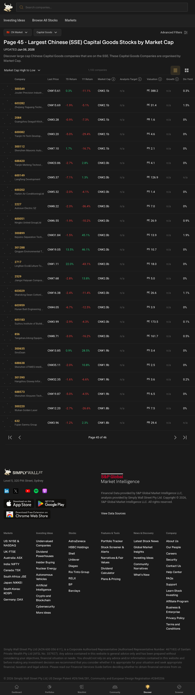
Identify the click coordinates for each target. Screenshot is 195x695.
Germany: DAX (13, 599)
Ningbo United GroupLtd (28, 222)
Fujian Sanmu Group (26, 424)
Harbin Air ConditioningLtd (29, 193)
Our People (173, 547)
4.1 (151, 163)
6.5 (151, 394)
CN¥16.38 (54, 293)
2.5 (151, 365)
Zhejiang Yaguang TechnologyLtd (29, 107)
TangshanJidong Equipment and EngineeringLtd (29, 338)
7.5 (151, 408)
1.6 (151, 120)
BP (70, 584)
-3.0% (69, 336)
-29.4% (86, 134)
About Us (172, 541)
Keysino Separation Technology (29, 237)
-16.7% (86, 148)
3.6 (151, 379)
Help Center (174, 572)
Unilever (74, 559)
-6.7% (69, 307)
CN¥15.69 (54, 105)
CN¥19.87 (54, 394)
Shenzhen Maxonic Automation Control (29, 150)
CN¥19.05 (54, 249)
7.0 (151, 206)
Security (171, 559)
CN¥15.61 (54, 90)
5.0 (151, 278)
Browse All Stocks (45, 20)
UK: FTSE (10, 551)
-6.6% (85, 379)
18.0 (151, 264)
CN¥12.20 (54, 408)
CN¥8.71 (53, 336)
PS (148, 133)
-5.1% (85, 105)
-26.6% (86, 408)
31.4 (151, 105)
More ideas (43, 612)
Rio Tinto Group (79, 572)
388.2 (152, 91)
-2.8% (69, 278)
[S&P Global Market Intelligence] (120, 480)
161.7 (152, 336)
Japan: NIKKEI (13, 582)
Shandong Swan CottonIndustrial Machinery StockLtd (29, 294)
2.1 (151, 149)
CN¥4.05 (53, 307)
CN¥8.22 (53, 206)
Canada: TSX (12, 570)
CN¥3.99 (53, 321)
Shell (72, 553)
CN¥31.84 (54, 235)
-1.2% (69, 422)
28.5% (86, 350)
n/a (122, 90)
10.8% (86, 365)
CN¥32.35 (54, 379)
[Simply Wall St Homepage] (8, 7)
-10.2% (86, 220)
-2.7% (69, 163)
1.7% (69, 148)
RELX (72, 578)
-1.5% (69, 235)
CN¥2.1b (103, 90)
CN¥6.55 (53, 220)
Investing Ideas (14, 20)
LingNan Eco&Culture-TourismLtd (29, 266)
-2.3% (69, 206)
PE (148, 90)
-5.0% (69, 134)
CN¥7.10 (53, 148)
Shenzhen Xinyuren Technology (29, 395)
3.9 (151, 307)
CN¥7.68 (53, 278)
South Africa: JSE (15, 576)
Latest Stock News (146, 541)
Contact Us (173, 566)
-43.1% (86, 264)
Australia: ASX (13, 557)
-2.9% (69, 321)
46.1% (86, 249)
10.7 (151, 250)
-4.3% (85, 321)
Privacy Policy (175, 618)
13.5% (70, 249)
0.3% (69, 90)
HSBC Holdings (79, 547)
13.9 (151, 235)
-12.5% (86, 307)
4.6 (151, 134)
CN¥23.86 (54, 163)
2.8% (85, 163)
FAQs (169, 578)
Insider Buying (45, 562)
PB (148, 119)
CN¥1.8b (103, 408)
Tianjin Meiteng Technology (29, 164)
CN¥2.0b (103, 163)
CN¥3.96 (53, 422)
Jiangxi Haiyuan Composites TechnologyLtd (29, 280)
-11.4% (86, 293)
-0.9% (69, 119)
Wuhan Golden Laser (26, 410)
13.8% (86, 278)
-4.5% (85, 394)
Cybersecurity (45, 606)
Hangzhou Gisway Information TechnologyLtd (29, 381)
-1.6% (69, 379)
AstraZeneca (77, 541)
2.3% (85, 422)
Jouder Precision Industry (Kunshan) (29, 92)
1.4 (151, 192)
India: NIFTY (11, 564)
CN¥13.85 (54, 350)
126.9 (152, 177)
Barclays (74, 590)
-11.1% (86, 90)
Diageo (73, 566)
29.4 (151, 423)
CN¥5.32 (53, 191)
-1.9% (69, 105)
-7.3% (85, 119)
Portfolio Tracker (112, 541)
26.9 (151, 221)
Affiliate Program (177, 601)
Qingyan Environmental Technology (29, 251)
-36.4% (86, 206)
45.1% (86, 235)
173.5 (152, 322)
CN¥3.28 (53, 119)
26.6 (151, 293)
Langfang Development (27, 179)
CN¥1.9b (103, 350)
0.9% (69, 350)
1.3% (85, 177)
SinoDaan (20, 352)
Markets (70, 20)
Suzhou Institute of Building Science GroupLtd (29, 323)
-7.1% (69, 177)
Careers (171, 553)
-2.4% (69, 293)
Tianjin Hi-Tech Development (29, 136)
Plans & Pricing (111, 579)
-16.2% (86, 336)
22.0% (70, 264)
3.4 (151, 351)
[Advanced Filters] (174, 32)
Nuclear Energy (46, 568)
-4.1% (85, 191)
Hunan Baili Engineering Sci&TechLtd (29, 309)
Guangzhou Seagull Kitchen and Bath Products (29, 121)
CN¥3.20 (53, 134)
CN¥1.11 (53, 264)
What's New (141, 574)
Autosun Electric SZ (25, 208)
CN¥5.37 (53, 177)
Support (171, 584)
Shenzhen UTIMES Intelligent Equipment (29, 367)
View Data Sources (113, 513)
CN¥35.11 (54, 365)
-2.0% (69, 191)
